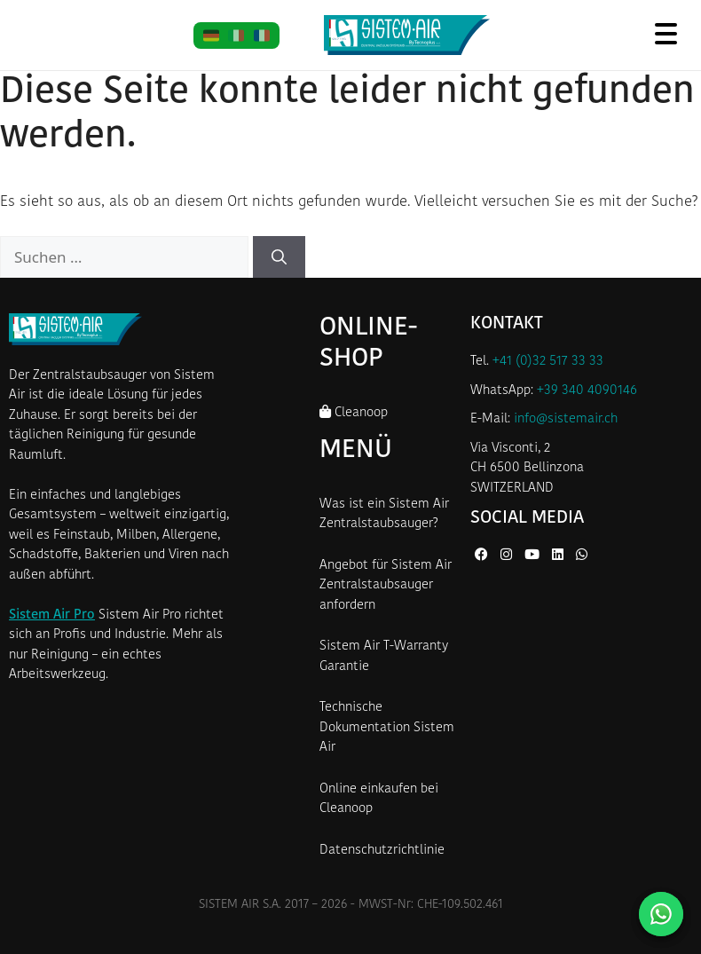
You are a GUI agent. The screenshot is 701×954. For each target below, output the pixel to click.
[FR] (262, 35)
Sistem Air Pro (52, 615)
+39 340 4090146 (587, 391)
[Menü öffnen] (665, 33)
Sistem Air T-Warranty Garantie (383, 657)
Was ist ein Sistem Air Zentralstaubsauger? (384, 515)
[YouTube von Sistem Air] (533, 556)
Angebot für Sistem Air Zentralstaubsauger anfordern (385, 585)
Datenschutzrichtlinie (382, 850)
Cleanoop (353, 412)
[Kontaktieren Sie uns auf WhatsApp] (661, 914)
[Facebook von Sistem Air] (483, 556)
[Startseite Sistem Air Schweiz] (407, 35)
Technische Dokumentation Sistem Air (386, 727)
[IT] (236, 35)
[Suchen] (279, 257)
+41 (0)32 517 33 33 (547, 361)
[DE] (211, 35)
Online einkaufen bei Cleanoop (378, 799)
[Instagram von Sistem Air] (508, 556)
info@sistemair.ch (566, 419)
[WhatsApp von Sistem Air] (581, 556)
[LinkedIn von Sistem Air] (559, 556)
